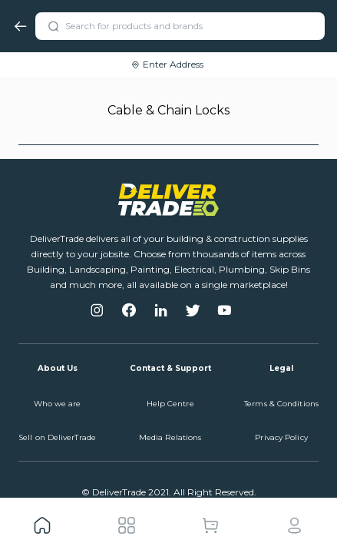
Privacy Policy (281, 437)
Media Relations (170, 437)
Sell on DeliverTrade (57, 437)
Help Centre (170, 404)
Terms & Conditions (281, 404)
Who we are (57, 404)
